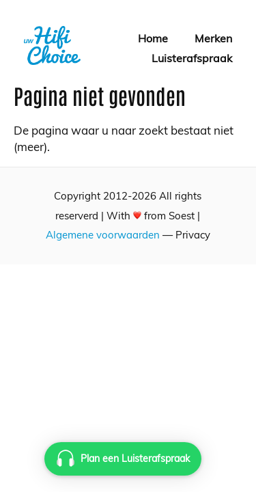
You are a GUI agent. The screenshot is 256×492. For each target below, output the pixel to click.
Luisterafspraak (192, 58)
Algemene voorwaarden (103, 234)
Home (153, 38)
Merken (213, 38)
